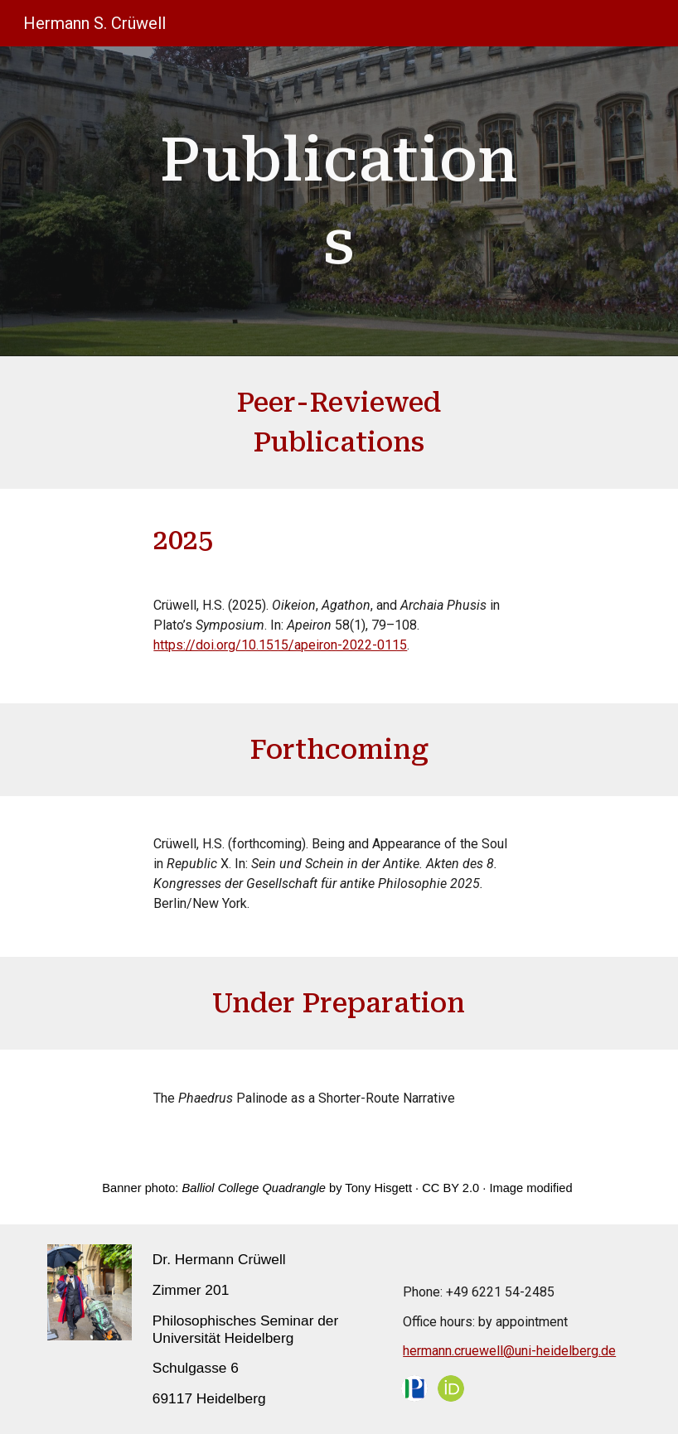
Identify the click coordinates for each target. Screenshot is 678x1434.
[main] (338, 202)
